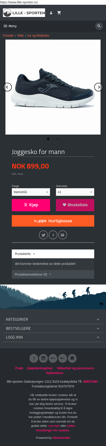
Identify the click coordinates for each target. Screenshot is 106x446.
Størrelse (61, 186)
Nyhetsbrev (54, 373)
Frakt (19, 368)
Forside (8, 35)
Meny (10, 26)
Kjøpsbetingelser (40, 368)
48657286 (90, 381)
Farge (15, 186)
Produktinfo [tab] (23, 253)
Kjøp (31, 205)
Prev (11, 86)
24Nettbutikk (61, 437)
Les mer (54, 425)
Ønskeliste (75, 205)
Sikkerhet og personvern (75, 368)
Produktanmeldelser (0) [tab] (31, 274)
